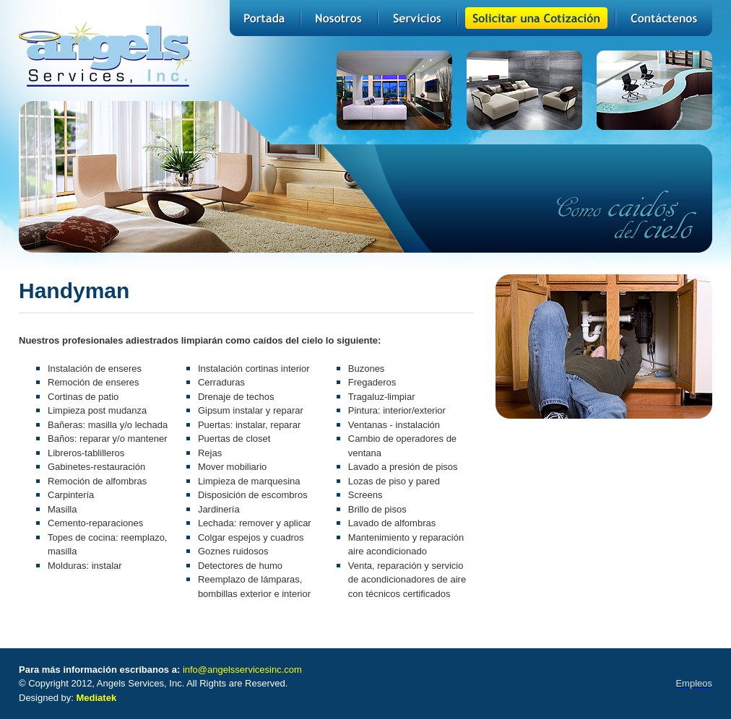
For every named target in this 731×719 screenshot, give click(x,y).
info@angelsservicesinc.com (242, 669)
